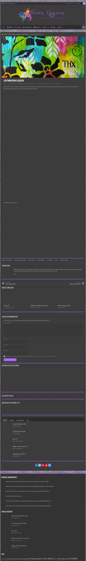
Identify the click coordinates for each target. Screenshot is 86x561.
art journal (9, 260)
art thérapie (31, 260)
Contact (60, 27)
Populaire (11, 420)
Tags (27, 420)
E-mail (6, 345)
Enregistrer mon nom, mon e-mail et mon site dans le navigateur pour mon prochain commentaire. (31, 356)
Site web (6, 350)
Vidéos (9, 27)
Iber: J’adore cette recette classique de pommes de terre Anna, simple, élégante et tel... (28, 506)
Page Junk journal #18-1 (19, 454)
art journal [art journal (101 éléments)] (12, 559)
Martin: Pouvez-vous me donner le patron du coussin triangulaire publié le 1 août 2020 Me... (30, 486)
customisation (41, 260)
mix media (49, 260)
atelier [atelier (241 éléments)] (38, 559)
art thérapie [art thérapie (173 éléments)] (32, 559)
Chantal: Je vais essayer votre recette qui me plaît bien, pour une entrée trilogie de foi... (28, 501)
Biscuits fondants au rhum (19, 424)
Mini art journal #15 (64, 305)
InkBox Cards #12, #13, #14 (39, 305)
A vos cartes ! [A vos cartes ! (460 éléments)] (48, 558)
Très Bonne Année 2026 (19, 431)
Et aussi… (45, 27)
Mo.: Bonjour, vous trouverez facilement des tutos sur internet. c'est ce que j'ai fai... (27, 481)
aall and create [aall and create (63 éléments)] (5, 559)
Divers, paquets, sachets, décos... (20, 34)
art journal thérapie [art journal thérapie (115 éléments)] (21, 559)
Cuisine (37, 27)
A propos (53, 27)
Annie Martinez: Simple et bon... (14, 496)
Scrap (17, 27)
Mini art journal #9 (71, 283)
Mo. (6, 83)
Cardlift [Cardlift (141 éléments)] (68, 559)
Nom (5, 339)
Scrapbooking (64, 260)
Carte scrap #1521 (15, 283)
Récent (5, 420)
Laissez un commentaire (45, 83)
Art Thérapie (27, 27)
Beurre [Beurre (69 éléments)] (56, 559)
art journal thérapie (20, 260)
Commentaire (8, 323)
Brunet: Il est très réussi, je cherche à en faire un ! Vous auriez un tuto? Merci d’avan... (28, 491)
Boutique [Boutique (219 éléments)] (61, 559)
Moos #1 (6, 305)
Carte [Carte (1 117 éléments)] (74, 558)
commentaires (20, 420)
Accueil (3, 27)
